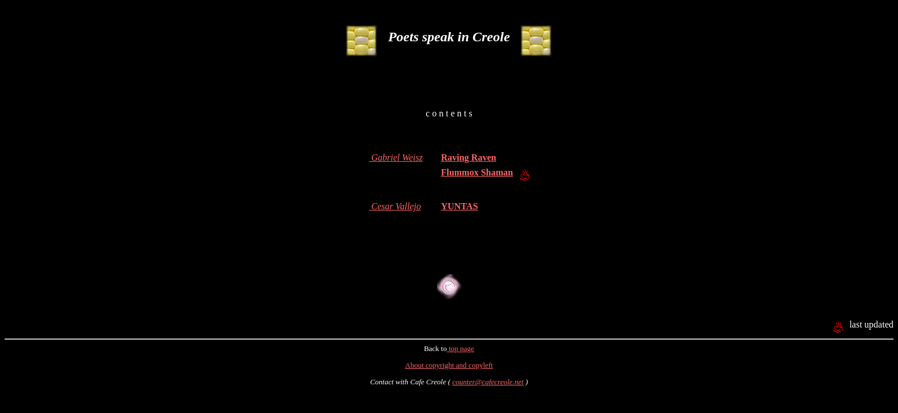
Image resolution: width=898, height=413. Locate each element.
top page (460, 348)
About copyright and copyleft (449, 365)
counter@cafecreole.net (487, 381)
